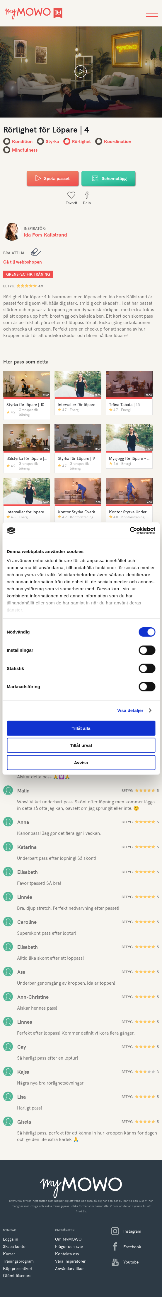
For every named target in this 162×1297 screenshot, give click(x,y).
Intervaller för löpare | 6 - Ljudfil (26, 512)
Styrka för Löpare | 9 (76, 458)
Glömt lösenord (17, 1275)
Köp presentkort (18, 1268)
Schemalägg (108, 178)
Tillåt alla (81, 727)
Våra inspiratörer (70, 1261)
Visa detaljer (130, 710)
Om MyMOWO (68, 1239)
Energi (74, 409)
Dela (87, 198)
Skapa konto (14, 1246)
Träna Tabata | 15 (124, 404)
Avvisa (81, 762)
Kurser (9, 1253)
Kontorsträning (81, 517)
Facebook (124, 1247)
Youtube (122, 1262)
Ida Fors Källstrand (45, 234)
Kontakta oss (67, 1253)
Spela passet (52, 178)
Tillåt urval (81, 745)
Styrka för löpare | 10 (25, 404)
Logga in (10, 1239)
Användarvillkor (69, 1268)
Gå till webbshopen (22, 262)
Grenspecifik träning (28, 274)
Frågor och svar (69, 1246)
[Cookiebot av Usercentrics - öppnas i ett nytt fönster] (129, 530)
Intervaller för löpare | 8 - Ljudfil (78, 404)
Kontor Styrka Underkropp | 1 (129, 512)
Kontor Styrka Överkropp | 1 (78, 512)
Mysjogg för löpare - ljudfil (129, 458)
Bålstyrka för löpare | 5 (26, 458)
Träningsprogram (18, 1261)
